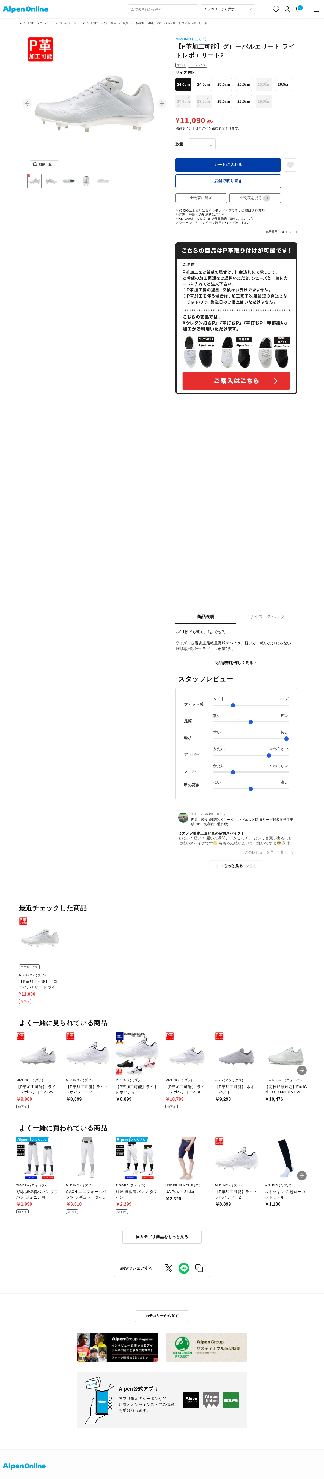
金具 (125, 23)
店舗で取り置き (228, 181)
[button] (27, 104)
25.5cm (243, 84)
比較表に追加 (201, 198)
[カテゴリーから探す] (228, 9)
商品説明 (205, 616)
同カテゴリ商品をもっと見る (162, 1237)
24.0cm (183, 84)
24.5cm (203, 84)
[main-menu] (316, 9)
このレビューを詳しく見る (266, 852)
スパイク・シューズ (72, 23)
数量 (179, 144)
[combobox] (163, 9)
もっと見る (233, 866)
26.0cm (263, 84)
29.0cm (263, 101)
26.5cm (284, 84)
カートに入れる (228, 165)
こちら (220, 214)
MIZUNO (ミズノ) (190, 39)
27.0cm (183, 101)
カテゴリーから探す (162, 1316)
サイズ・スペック (267, 616)
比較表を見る (254, 198)
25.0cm (223, 84)
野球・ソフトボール (40, 23)
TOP (19, 23)
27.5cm (203, 101)
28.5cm (243, 101)
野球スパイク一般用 (103, 23)
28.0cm (223, 101)
